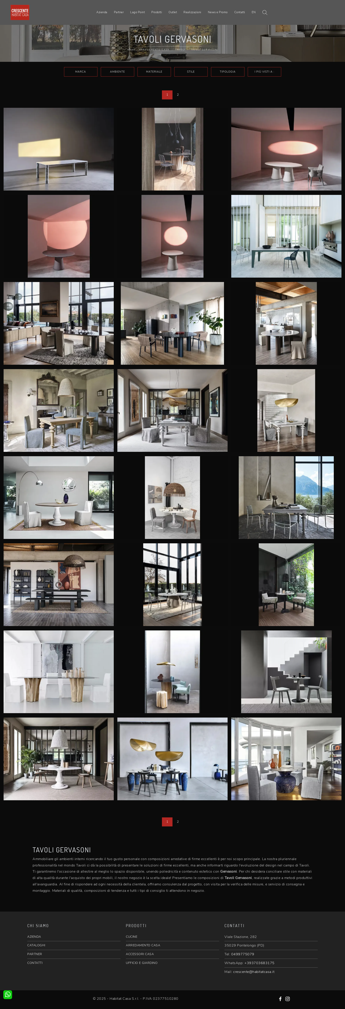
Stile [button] (191, 71)
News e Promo (218, 12)
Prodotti (156, 12)
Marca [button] (80, 71)
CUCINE (131, 937)
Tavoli (180, 49)
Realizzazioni (192, 12)
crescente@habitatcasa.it (253, 971)
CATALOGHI (36, 945)
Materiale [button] (154, 71)
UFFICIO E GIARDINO (142, 963)
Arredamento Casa (154, 49)
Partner (119, 12)
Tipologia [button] (228, 71)
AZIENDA (34, 937)
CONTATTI (34, 963)
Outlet (173, 12)
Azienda (101, 12)
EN (254, 12)
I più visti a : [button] (264, 71)
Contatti (239, 12)
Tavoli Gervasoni (204, 49)
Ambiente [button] (117, 71)
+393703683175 (259, 963)
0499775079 (242, 954)
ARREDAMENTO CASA (143, 945)
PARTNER (34, 954)
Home (131, 49)
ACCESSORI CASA (140, 954)
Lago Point (137, 12)
